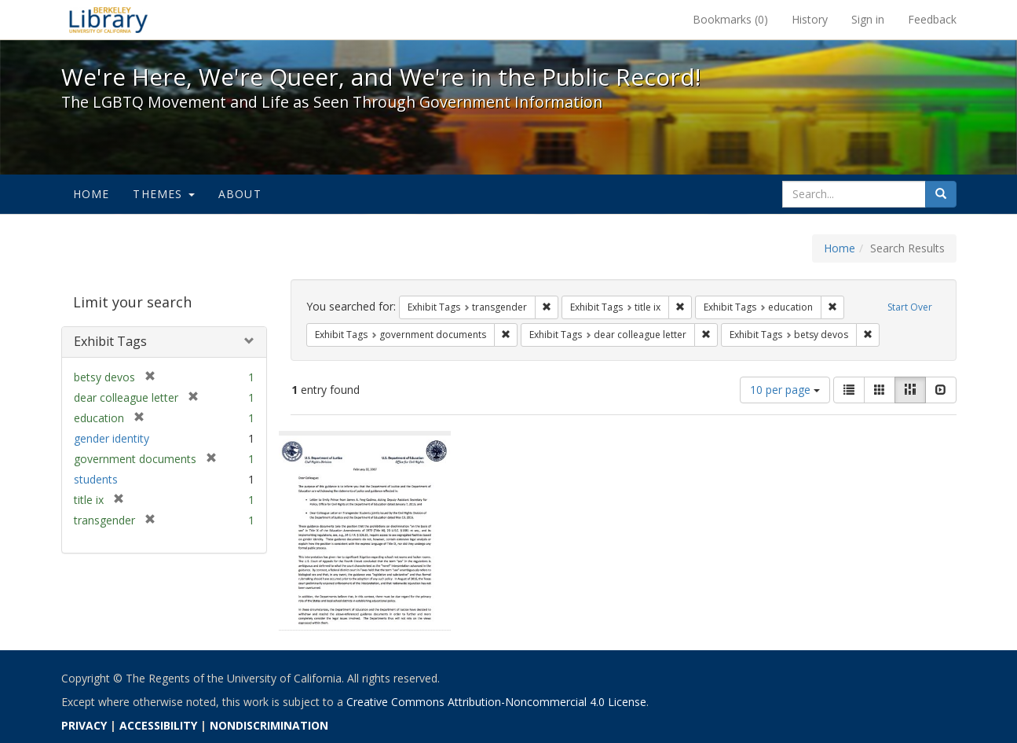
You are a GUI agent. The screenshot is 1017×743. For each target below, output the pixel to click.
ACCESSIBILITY (158, 725)
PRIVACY (84, 725)
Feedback (932, 19)
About (240, 193)
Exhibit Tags (110, 341)
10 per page (785, 389)
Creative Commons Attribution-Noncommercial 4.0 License (496, 701)
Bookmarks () (730, 19)
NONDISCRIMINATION (269, 725)
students (96, 479)
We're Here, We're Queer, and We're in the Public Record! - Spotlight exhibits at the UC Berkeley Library (108, 19)
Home (91, 193)
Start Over (909, 307)
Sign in (867, 19)
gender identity (111, 438)
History (810, 19)
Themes (163, 193)
